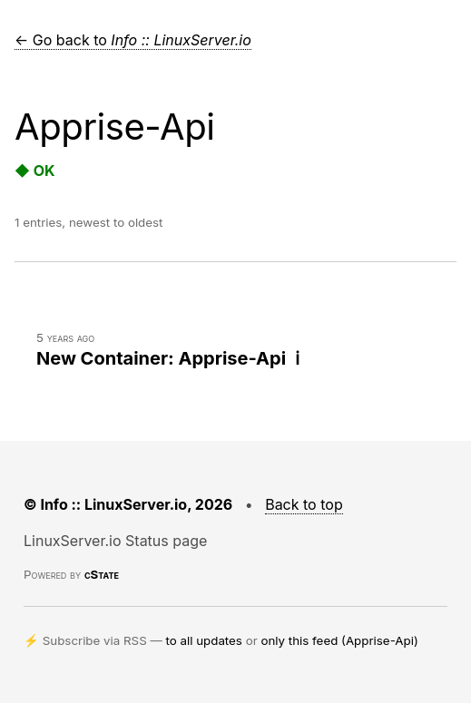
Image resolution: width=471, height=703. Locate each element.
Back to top (304, 504)
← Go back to (133, 40)
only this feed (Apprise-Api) (338, 640)
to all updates (204, 640)
